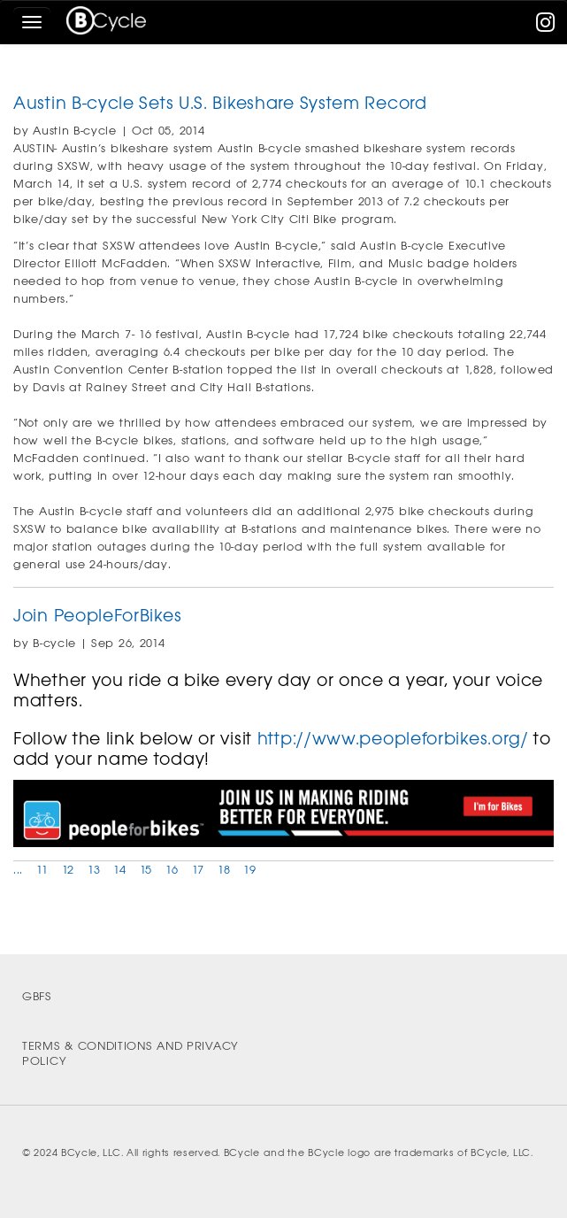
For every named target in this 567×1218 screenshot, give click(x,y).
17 (198, 869)
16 (171, 869)
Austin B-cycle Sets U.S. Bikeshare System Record (220, 103)
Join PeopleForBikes (97, 616)
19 (249, 869)
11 (42, 869)
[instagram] (545, 26)
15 (146, 869)
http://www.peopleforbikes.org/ (393, 739)
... (18, 869)
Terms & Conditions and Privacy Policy (130, 1053)
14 (119, 869)
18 (224, 869)
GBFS (37, 996)
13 (94, 869)
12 (68, 869)
